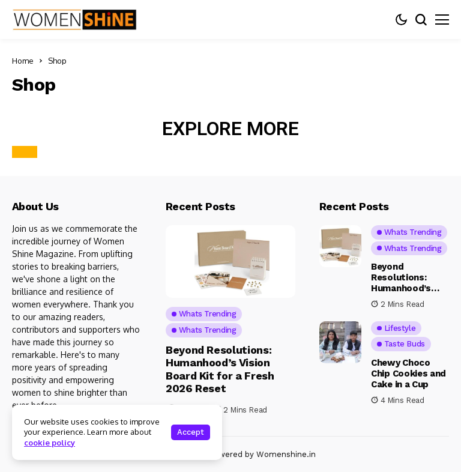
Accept (190, 432)
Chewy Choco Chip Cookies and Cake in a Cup (408, 373)
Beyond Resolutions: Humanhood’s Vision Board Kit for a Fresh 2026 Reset (220, 369)
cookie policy (49, 442)
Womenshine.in (286, 454)
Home (23, 60)
